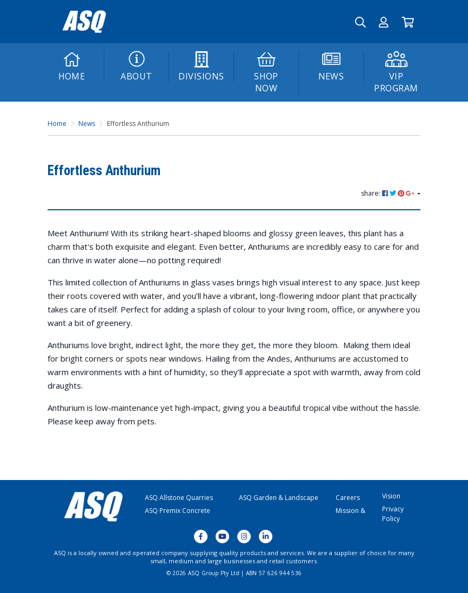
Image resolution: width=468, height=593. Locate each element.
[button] (383, 22)
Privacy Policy (393, 513)
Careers (348, 497)
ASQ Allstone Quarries (179, 497)
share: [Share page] (388, 193)
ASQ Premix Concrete (177, 510)
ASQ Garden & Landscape (278, 497)
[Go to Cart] (407, 22)
